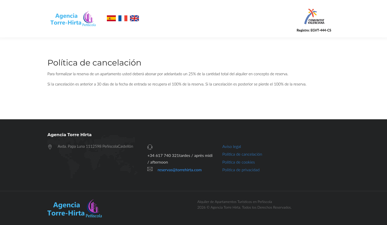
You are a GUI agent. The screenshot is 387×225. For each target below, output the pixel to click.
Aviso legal (231, 146)
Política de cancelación (242, 154)
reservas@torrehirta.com (180, 169)
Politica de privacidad (241, 169)
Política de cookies (238, 161)
